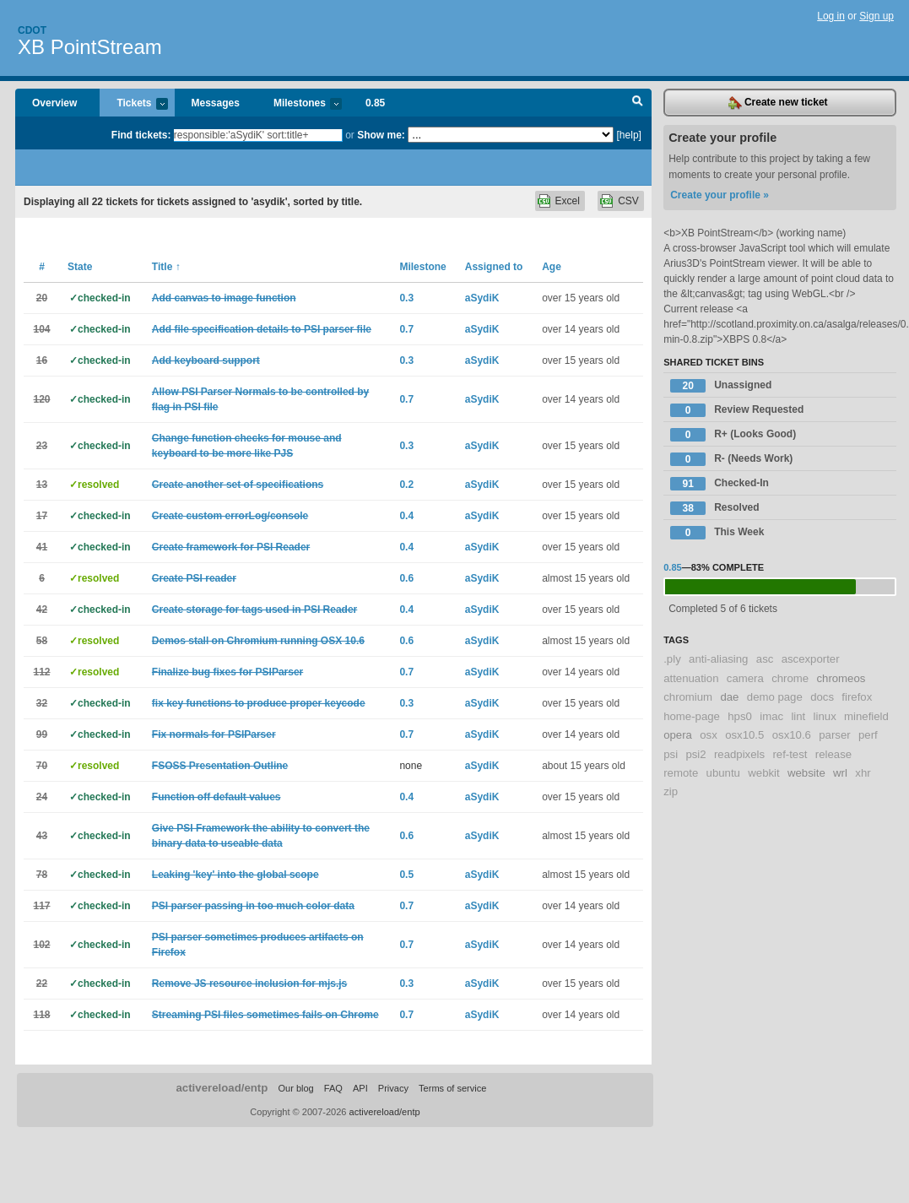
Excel (567, 201)
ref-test (789, 754)
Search (638, 103)
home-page (691, 716)
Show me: (381, 135)
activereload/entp (222, 1087)
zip (670, 791)
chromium (687, 697)
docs (822, 697)
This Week (717, 532)
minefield (866, 716)
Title (166, 267)
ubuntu (723, 773)
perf (868, 735)
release (833, 754)
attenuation (690, 678)
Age (551, 267)
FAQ (333, 1088)
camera (745, 678)
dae (729, 697)
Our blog (295, 1088)
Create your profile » (719, 195)
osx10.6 (791, 735)
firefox (856, 697)
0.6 (406, 578)
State (80, 267)
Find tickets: (141, 135)
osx (708, 735)
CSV (628, 201)
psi (670, 754)
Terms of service (452, 1088)
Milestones (299, 104)
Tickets (133, 104)
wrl (840, 773)
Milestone (422, 267)
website (806, 773)
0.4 (406, 516)
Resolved (714, 508)
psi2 (695, 754)
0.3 (406, 298)
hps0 (740, 716)
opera (677, 735)
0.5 (406, 875)
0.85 (375, 103)
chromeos (840, 678)
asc (765, 659)
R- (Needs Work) (731, 459)
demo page (775, 697)
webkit (763, 773)
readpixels (739, 754)
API (360, 1088)
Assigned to (494, 267)
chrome (790, 678)
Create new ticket (778, 103)
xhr (862, 773)
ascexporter (811, 659)
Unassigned (720, 386)
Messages (216, 103)
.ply (672, 659)
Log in (831, 16)
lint (798, 716)
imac (771, 716)
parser (834, 735)
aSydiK (482, 298)
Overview (54, 103)
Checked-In (719, 483)
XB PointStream (90, 46)
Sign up (876, 16)
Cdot (32, 30)
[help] (629, 135)
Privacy (393, 1088)
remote (680, 773)
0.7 (406, 329)
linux (825, 716)
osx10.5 (744, 735)
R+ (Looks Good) (733, 435)
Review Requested (736, 410)
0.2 (406, 484)
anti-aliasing (718, 659)
